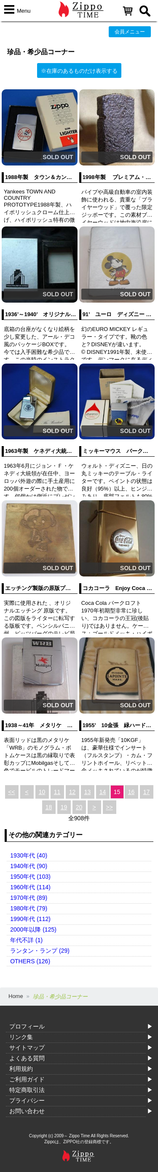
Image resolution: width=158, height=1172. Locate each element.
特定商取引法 (27, 1090)
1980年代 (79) (28, 908)
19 (64, 807)
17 (146, 792)
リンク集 (21, 1037)
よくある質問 (27, 1058)
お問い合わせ (27, 1111)
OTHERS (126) (30, 961)
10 (42, 792)
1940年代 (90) (28, 866)
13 (87, 792)
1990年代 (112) (30, 919)
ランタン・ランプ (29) (40, 950)
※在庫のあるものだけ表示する (79, 71)
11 (57, 792)
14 (102, 792)
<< (11, 792)
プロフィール (27, 1026)
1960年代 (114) (30, 887)
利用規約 (21, 1068)
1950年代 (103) (30, 876)
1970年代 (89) (28, 897)
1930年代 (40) (28, 855)
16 (131, 792)
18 (49, 807)
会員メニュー (130, 32)
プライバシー (27, 1100)
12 (72, 792)
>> (109, 807)
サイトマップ (27, 1047)
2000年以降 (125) (33, 929)
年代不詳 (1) (26, 940)
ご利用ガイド (27, 1079)
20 (79, 807)
